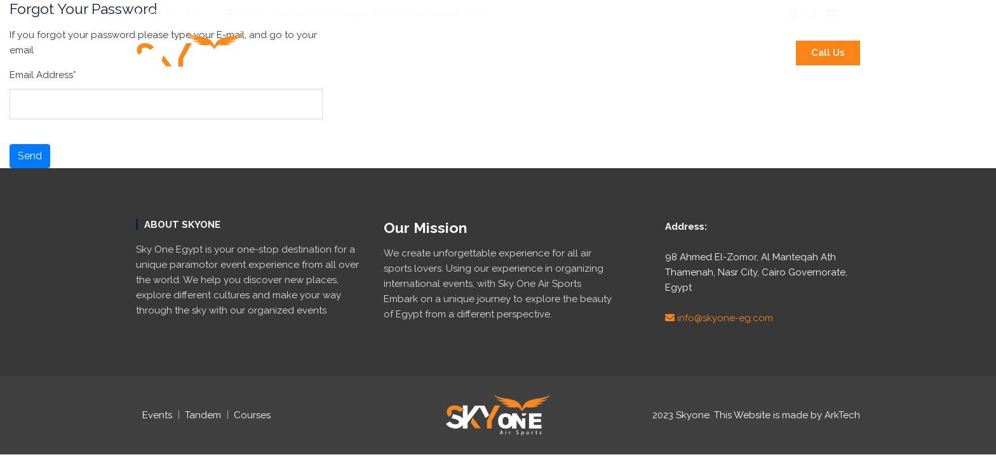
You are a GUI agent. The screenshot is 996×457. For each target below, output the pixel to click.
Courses (603, 52)
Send (30, 156)
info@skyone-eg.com (719, 318)
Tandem (203, 415)
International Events (388, 52)
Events (157, 415)
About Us (289, 52)
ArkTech (842, 415)
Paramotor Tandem (514, 52)
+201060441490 (171, 13)
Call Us (828, 52)
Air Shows (669, 52)
